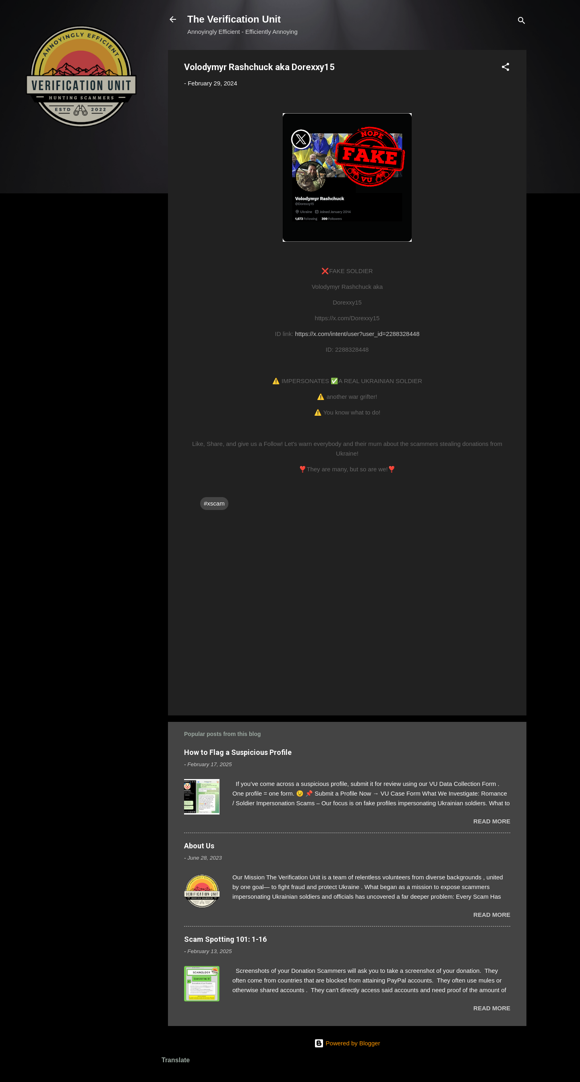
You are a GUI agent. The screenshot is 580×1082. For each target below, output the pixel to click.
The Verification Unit (234, 19)
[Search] (521, 22)
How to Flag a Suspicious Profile (238, 752)
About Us (199, 846)
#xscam (214, 503)
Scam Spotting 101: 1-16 (225, 939)
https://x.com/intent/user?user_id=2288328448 (357, 333)
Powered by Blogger (347, 1043)
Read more (491, 821)
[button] (505, 68)
